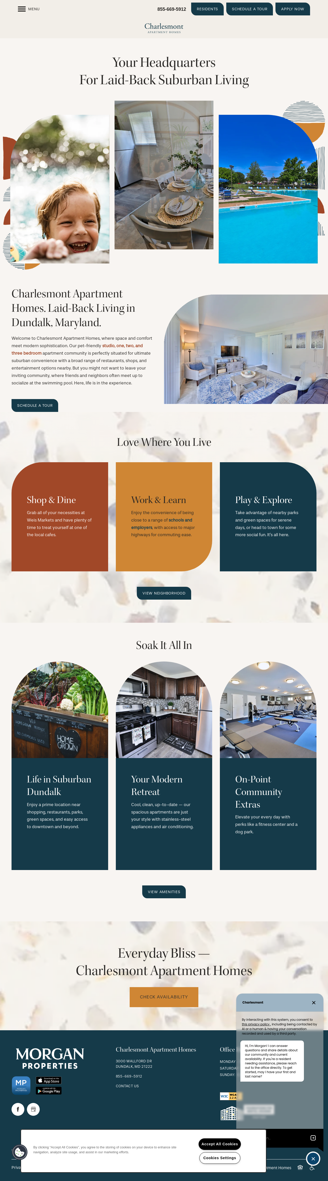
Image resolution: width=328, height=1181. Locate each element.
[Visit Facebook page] (18, 1109)
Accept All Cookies (219, 1144)
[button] (207, 9)
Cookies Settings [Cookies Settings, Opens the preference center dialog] (219, 1158)
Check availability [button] (164, 997)
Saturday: (229, 1068)
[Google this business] (33, 1109)
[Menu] (29, 9)
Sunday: (227, 1075)
